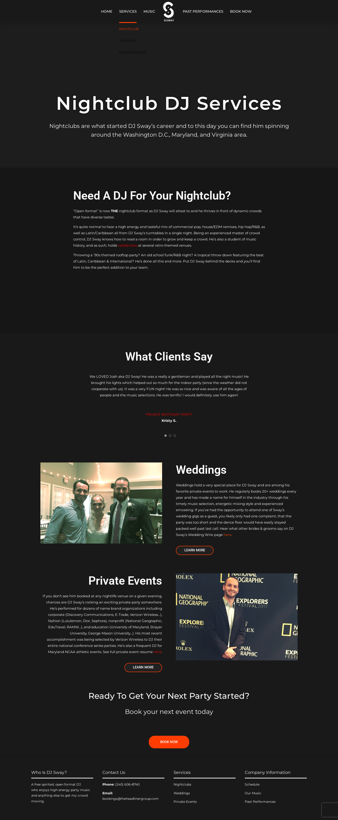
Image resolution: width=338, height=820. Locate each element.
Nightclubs (182, 784)
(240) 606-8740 (127, 784)
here (227, 535)
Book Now (241, 11)
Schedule (252, 784)
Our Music (253, 793)
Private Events (185, 801)
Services (128, 11)
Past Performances (203, 11)
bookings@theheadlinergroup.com (130, 798)
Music (149, 11)
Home (106, 11)
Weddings (182, 793)
